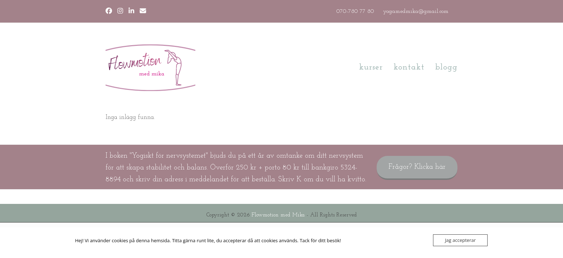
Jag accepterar (460, 240)
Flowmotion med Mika (278, 215)
